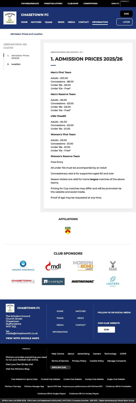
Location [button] (15, 64)
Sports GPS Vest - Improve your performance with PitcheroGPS (74, 386)
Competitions (90, 3)
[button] (24, 22)
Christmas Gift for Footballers (118, 386)
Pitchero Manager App (34, 386)
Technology (110, 353)
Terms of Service (60, 361)
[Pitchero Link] (127, 4)
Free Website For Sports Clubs (24, 379)
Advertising (83, 353)
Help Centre (58, 353)
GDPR (123, 353)
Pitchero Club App (13, 386)
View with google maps (22, 338)
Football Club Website (50, 379)
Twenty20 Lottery (53, 3)
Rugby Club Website (116, 379)
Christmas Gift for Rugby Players (51, 394)
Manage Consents (116, 361)
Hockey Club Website (94, 379)
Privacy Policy (79, 361)
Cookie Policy (97, 361)
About (71, 353)
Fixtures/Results (30, 3)
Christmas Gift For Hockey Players (84, 394)
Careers (97, 353)
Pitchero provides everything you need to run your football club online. (26, 358)
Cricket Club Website (72, 379)
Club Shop (73, 3)
